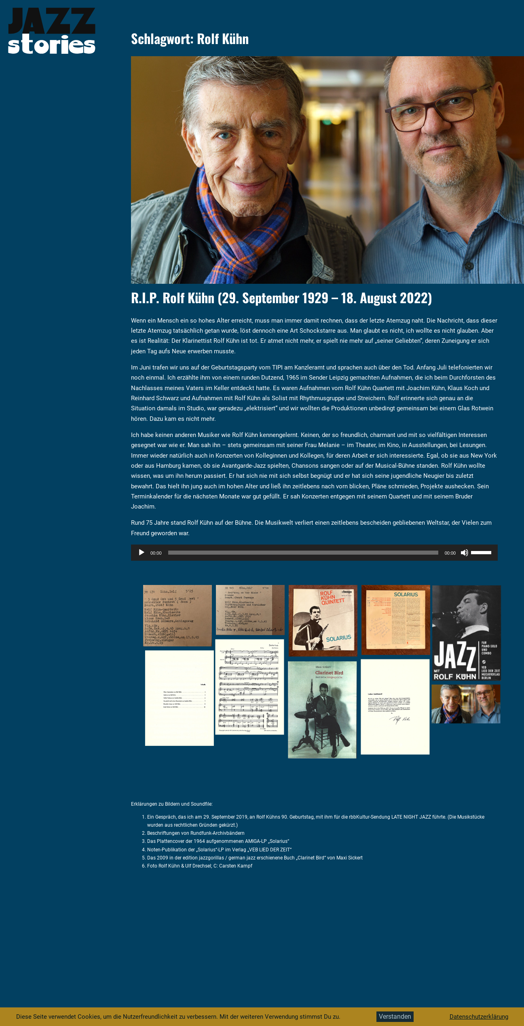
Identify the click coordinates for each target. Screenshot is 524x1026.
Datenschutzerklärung (479, 1016)
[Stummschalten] (465, 553)
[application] (314, 553)
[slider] (303, 553)
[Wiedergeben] (141, 553)
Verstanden (395, 1016)
